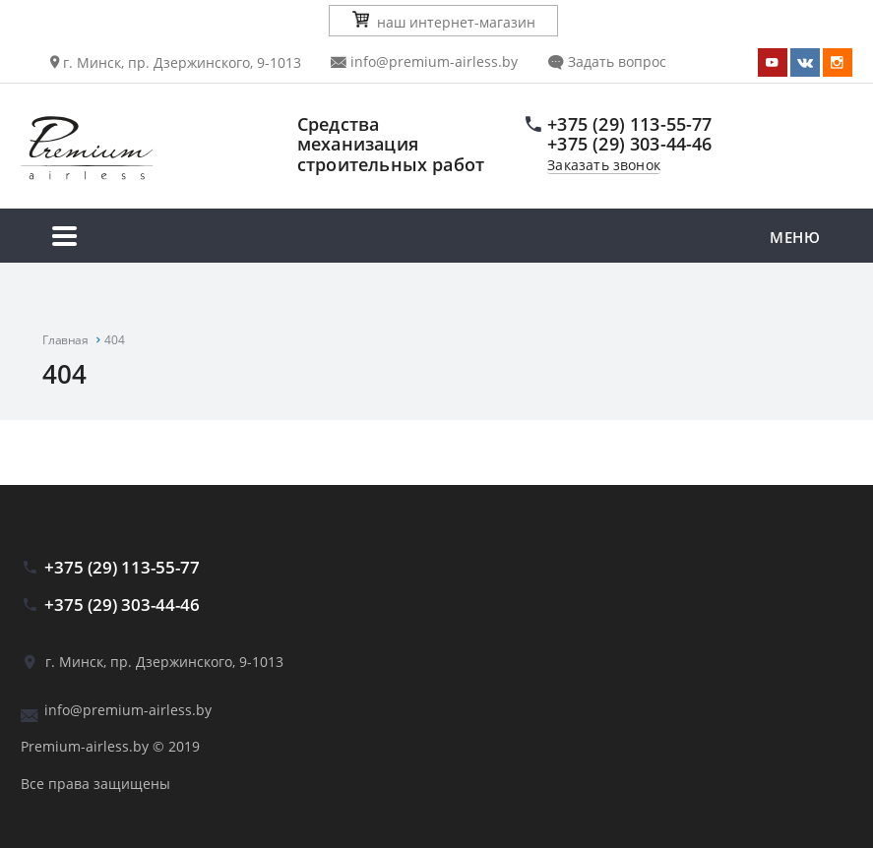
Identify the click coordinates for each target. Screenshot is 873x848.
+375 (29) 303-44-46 (629, 143)
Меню (436, 238)
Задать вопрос (606, 61)
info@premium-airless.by (424, 61)
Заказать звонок (603, 165)
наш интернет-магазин (443, 21)
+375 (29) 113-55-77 (629, 124)
